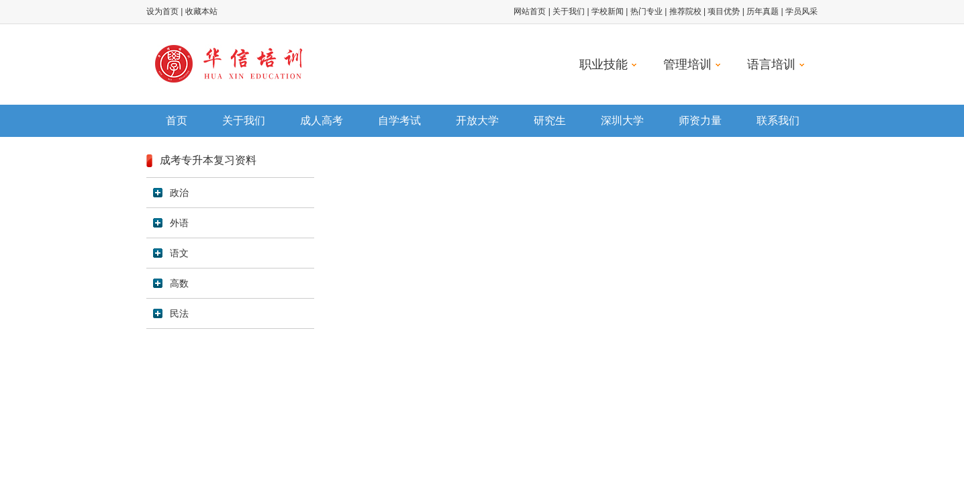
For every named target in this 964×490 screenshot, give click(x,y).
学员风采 (801, 11)
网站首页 (530, 11)
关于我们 (568, 11)
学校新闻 (607, 11)
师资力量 (700, 120)
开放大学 (477, 120)
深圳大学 (622, 120)
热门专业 (646, 11)
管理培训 (691, 64)
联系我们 (778, 120)
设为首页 (162, 11)
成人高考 (321, 120)
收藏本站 (201, 11)
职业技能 (607, 64)
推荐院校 (685, 11)
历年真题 (762, 11)
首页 (176, 120)
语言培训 (775, 64)
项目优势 (724, 11)
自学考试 (399, 120)
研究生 (550, 120)
